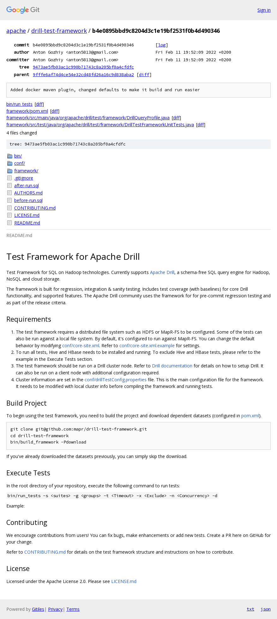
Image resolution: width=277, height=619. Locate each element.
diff (144, 74)
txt (250, 609)
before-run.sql (28, 200)
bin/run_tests (19, 104)
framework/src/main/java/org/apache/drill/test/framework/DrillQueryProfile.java (88, 118)
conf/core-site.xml (80, 345)
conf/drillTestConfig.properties (116, 380)
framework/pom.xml (27, 111)
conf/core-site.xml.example (147, 345)
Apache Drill (162, 272)
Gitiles (38, 609)
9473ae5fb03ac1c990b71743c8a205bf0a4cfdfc (83, 67)
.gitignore (23, 178)
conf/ (19, 163)
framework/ (26, 171)
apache (16, 30)
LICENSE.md (26, 215)
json (266, 609)
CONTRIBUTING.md (35, 208)
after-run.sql (26, 185)
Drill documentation (172, 366)
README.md (27, 223)
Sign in (264, 10)
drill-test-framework (59, 30)
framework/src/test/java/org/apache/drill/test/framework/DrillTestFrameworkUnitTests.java (100, 125)
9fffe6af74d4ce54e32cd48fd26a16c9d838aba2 (83, 74)
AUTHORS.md (28, 193)
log (162, 45)
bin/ (18, 156)
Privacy (55, 609)
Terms (73, 609)
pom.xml (250, 416)
